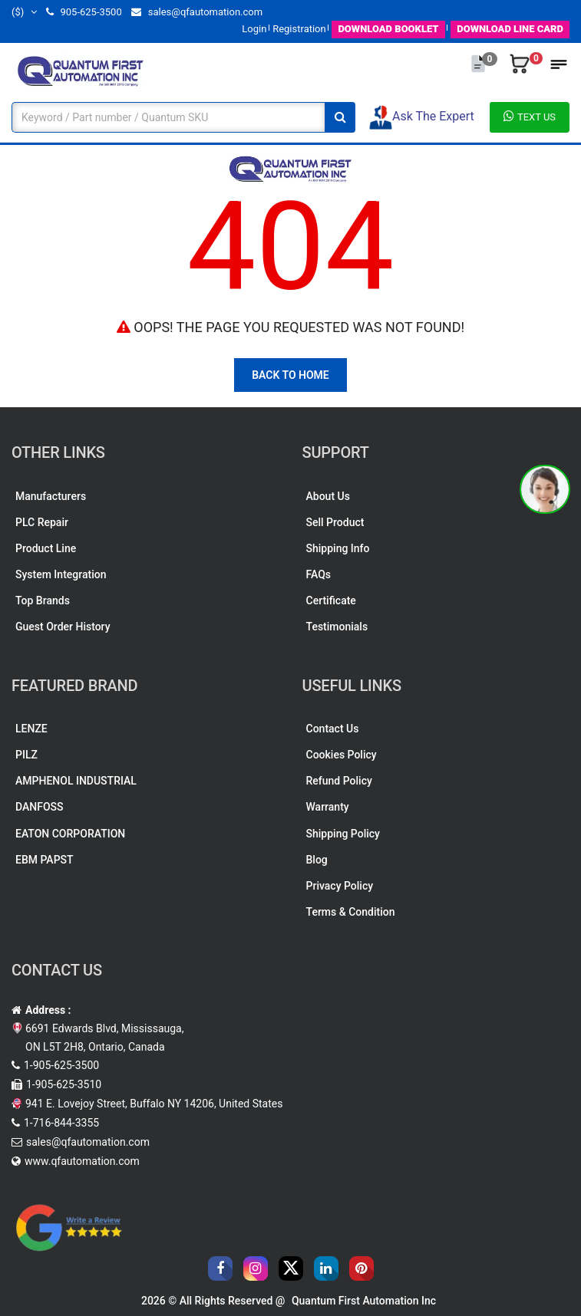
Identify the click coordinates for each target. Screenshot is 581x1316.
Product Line (45, 548)
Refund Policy (339, 781)
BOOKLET (388, 29)
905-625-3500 (83, 12)
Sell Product (335, 522)
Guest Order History (63, 626)
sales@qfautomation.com (196, 12)
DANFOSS (39, 807)
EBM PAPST (44, 860)
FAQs (319, 574)
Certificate (331, 600)
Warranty (327, 807)
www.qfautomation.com (82, 1161)
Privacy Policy (340, 886)
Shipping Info (338, 548)
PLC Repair (41, 522)
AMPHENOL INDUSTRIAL (76, 781)
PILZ (26, 754)
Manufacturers (50, 496)
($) (24, 12)
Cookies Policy (341, 754)
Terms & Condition (350, 912)
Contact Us (332, 728)
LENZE (31, 728)
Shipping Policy (343, 833)
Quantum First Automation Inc (364, 1301)
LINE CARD (510, 29)
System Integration (60, 574)
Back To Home (290, 375)
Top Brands (42, 600)
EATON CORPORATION (70, 833)
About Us (328, 496)
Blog (317, 860)
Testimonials (337, 626)
